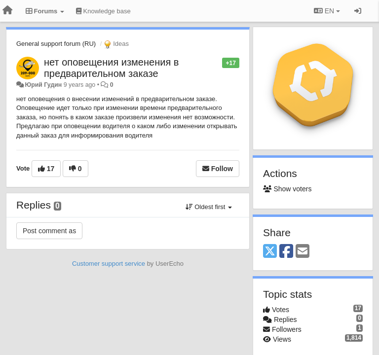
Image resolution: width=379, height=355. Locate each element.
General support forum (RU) (56, 43)
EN (327, 11)
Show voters (287, 189)
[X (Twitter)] (270, 251)
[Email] (302, 251)
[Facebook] (286, 251)
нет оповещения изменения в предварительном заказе (111, 68)
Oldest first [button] (209, 207)
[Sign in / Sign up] (358, 10)
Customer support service (108, 263)
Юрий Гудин (43, 84)
